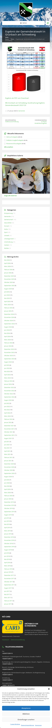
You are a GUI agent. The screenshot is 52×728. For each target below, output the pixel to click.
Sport (6, 232)
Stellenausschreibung (12, 122)
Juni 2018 (7, 556)
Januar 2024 (7, 346)
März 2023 (7, 378)
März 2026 (7, 266)
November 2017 (9, 578)
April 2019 (7, 527)
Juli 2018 (6, 553)
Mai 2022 (7, 410)
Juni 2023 (7, 368)
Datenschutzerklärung (27, 725)
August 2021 (8, 438)
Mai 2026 (7, 260)
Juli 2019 (6, 518)
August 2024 (8, 327)
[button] (49, 689)
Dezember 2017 (9, 575)
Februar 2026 (8, 269)
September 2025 (9, 285)
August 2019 (8, 515)
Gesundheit (7, 223)
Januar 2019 (7, 534)
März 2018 (7, 566)
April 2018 (7, 562)
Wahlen (6, 248)
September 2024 (9, 324)
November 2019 (9, 505)
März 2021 (7, 454)
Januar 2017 (7, 604)
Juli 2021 (6, 441)
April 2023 (7, 375)
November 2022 (9, 391)
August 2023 (8, 362)
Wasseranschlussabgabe (13, 143)
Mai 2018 (7, 559)
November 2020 (9, 467)
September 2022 (9, 397)
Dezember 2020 (9, 464)
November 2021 (9, 429)
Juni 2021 (7, 445)
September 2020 (9, 473)
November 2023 (9, 352)
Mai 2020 (7, 486)
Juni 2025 (7, 295)
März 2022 (7, 416)
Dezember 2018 (9, 537)
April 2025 (7, 301)
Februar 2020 (8, 496)
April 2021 (7, 451)
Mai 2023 (7, 371)
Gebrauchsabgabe (12, 137)
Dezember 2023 (9, 349)
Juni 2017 (7, 591)
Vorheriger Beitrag (41, 120)
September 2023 (9, 359)
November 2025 (9, 279)
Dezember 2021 (9, 426)
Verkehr (6, 245)
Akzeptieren (26, 708)
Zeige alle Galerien (10, 196)
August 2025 (8, 289)
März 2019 (7, 531)
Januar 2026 (7, 273)
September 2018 (9, 547)
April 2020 (7, 489)
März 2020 (7, 492)
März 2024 (7, 340)
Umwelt (6, 235)
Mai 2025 (7, 298)
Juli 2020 (6, 480)
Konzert (6, 226)
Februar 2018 (8, 569)
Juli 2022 (6, 403)
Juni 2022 (7, 406)
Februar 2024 (8, 343)
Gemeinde (21, 111)
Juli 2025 (6, 292)
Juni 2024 (7, 330)
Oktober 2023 (8, 355)
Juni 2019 (7, 521)
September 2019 (9, 511)
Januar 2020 (7, 499)
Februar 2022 (8, 419)
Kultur (6, 229)
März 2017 (7, 597)
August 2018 (8, 550)
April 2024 (7, 336)
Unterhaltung (8, 242)
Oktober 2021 (8, 432)
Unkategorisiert (9, 239)
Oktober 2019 (8, 508)
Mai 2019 (7, 524)
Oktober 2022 (8, 394)
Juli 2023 (6, 365)
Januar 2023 (7, 384)
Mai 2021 (7, 448)
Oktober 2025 (8, 282)
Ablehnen (26, 714)
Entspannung (8, 213)
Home (7, 39)
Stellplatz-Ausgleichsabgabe (14, 140)
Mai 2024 (7, 333)
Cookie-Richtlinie (15, 724)
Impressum (38, 725)
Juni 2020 (7, 483)
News (12, 39)
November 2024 (9, 317)
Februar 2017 (8, 601)
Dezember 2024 (9, 314)
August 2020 (8, 476)
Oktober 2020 (8, 470)
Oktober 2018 (8, 543)
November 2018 (9, 540)
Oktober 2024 (8, 320)
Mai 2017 (7, 594)
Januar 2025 (7, 311)
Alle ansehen (8, 147)
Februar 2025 (8, 308)
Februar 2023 (8, 381)
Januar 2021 (7, 461)
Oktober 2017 (8, 582)
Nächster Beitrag (10, 120)
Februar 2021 (8, 457)
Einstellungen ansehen (26, 719)
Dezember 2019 (9, 502)
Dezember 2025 (9, 276)
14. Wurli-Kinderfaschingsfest (41, 122)
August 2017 (8, 588)
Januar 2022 (7, 422)
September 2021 (9, 435)
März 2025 (7, 304)
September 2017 (9, 585)
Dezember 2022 (9, 387)
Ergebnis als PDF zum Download (17, 98)
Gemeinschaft (8, 219)
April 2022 (7, 413)
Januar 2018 (7, 572)
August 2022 (8, 400)
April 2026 (7, 263)
